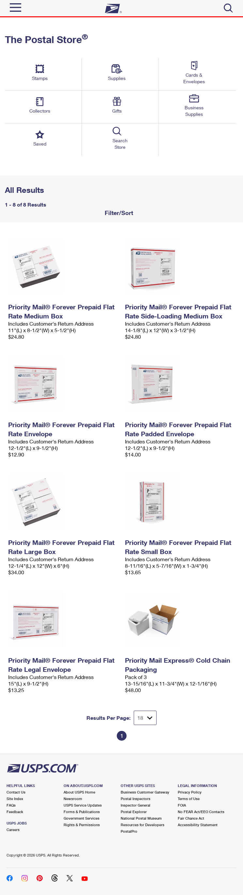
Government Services (81, 818)
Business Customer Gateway (145, 792)
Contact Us (16, 792)
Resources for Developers (142, 825)
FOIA (182, 805)
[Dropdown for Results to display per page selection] (145, 718)
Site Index (15, 798)
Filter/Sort (118, 212)
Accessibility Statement (198, 825)
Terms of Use (189, 798)
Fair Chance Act (191, 818)
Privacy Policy (190, 792)
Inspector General (135, 805)
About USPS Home (79, 792)
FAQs (11, 805)
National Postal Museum (141, 818)
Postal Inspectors (135, 798)
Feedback (15, 812)
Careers (13, 829)
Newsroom (73, 798)
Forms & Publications (82, 812)
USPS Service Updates (83, 805)
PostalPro (129, 831)
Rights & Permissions (82, 825)
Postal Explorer (134, 812)
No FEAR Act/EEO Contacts (201, 812)
